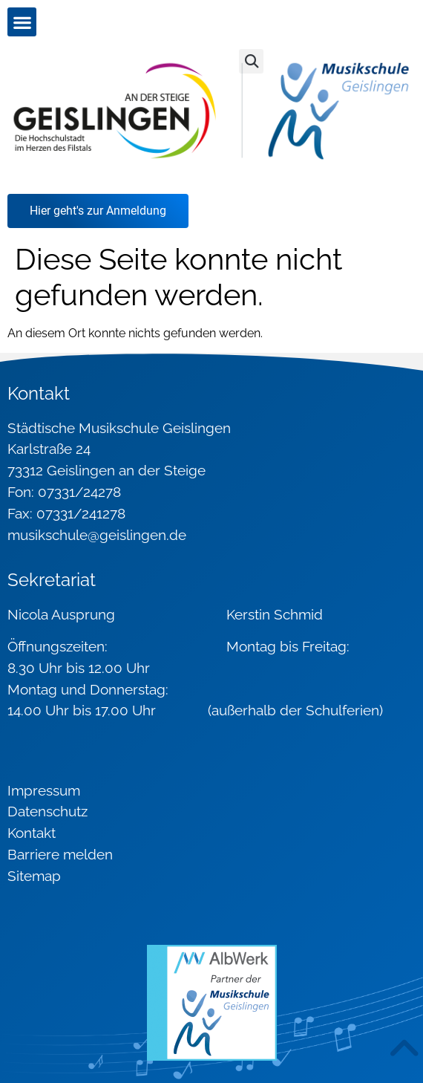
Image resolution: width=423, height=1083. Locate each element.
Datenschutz (47, 811)
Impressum (43, 790)
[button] (21, 21)
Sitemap (34, 876)
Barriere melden (60, 854)
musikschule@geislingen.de (96, 535)
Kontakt (31, 833)
